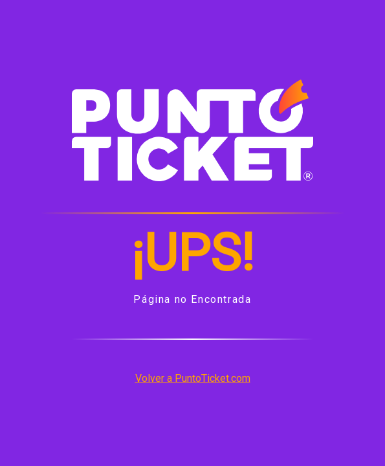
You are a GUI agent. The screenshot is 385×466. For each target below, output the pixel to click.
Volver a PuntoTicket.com (192, 378)
